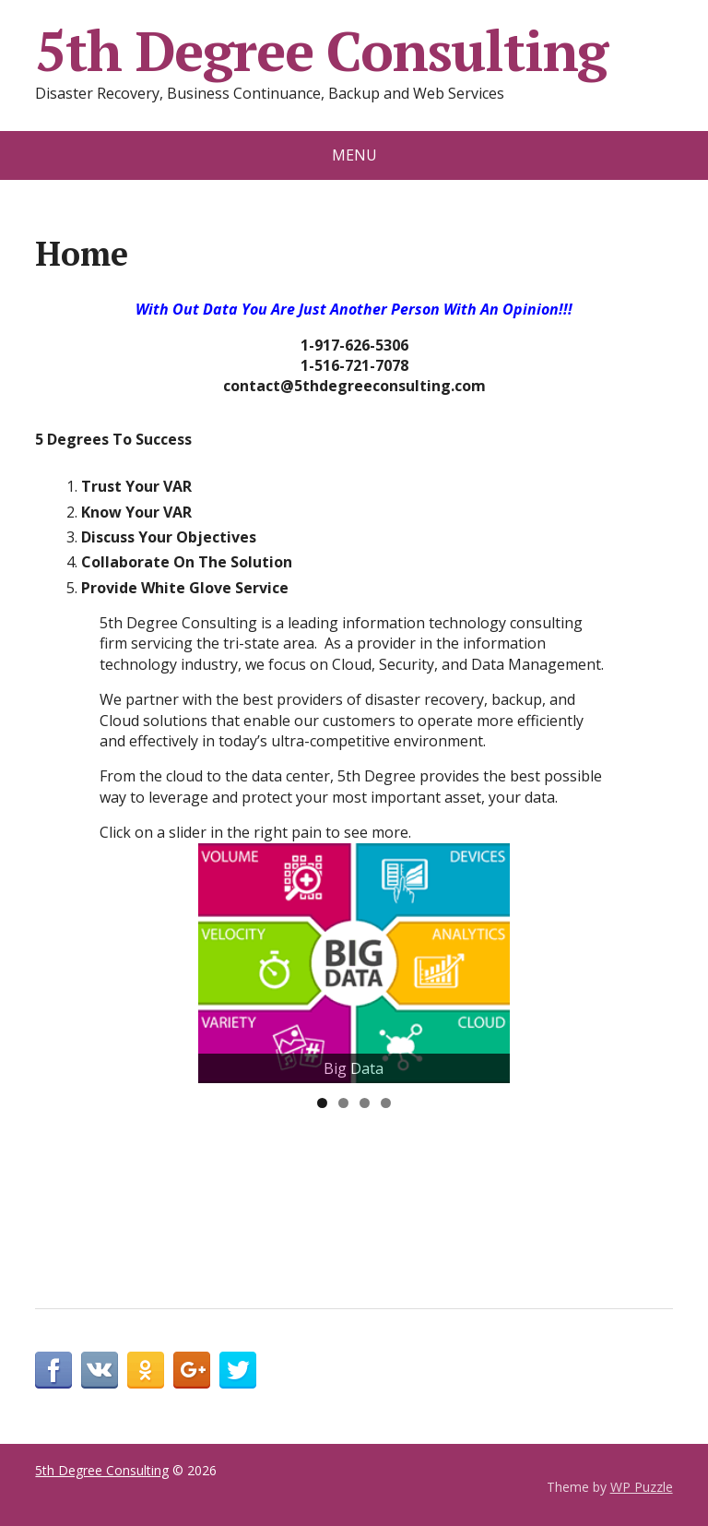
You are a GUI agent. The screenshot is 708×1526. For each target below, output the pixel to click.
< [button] (221, 1078)
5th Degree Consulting (321, 51)
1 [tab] (322, 1103)
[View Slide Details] (354, 963)
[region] (354, 963)
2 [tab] (343, 1103)
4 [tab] (386, 1103)
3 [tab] (365, 1103)
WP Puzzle (641, 1487)
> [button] (487, 1078)
